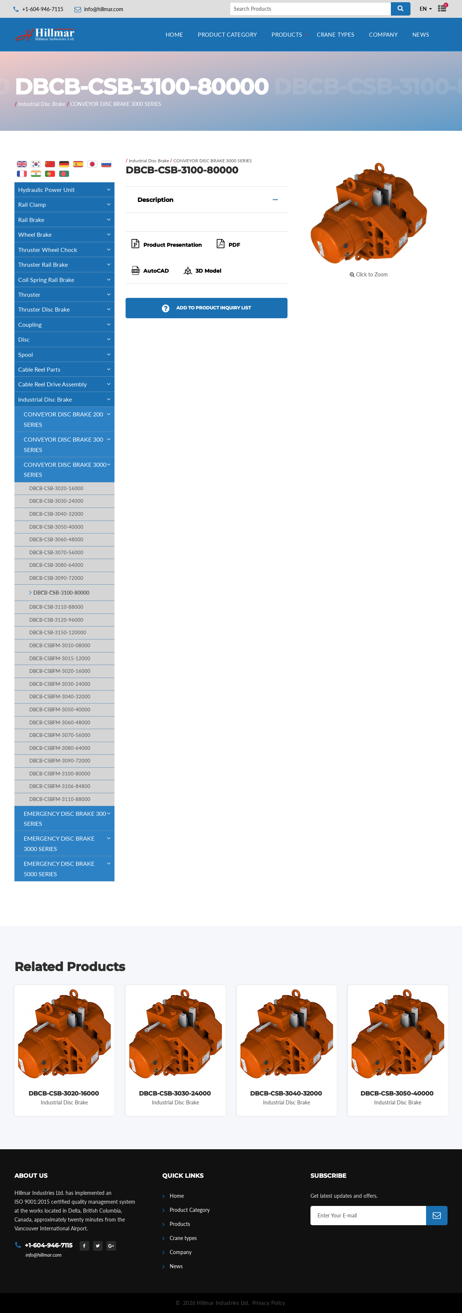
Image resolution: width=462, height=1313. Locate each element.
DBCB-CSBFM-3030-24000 (59, 684)
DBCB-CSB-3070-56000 (56, 552)
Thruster (66, 294)
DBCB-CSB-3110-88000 (56, 607)
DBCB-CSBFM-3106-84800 (59, 786)
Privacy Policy (268, 1303)
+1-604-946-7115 (42, 9)
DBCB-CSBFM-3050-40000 (59, 709)
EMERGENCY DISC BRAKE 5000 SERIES (69, 866)
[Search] (401, 9)
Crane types (335, 34)
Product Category (227, 34)
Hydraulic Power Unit (66, 189)
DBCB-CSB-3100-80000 (61, 592)
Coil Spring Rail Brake (66, 279)
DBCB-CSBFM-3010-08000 (59, 645)
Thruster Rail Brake (66, 264)
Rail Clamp (66, 204)
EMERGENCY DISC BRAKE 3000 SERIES (69, 841)
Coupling (66, 324)
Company (383, 34)
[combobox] (426, 9)
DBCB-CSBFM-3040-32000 (59, 696)
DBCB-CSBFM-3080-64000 (59, 748)
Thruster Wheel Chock (66, 249)
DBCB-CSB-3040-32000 (56, 514)
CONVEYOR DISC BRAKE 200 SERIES (69, 417)
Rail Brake (66, 219)
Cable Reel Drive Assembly (66, 384)
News (420, 34)
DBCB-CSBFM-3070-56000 (59, 735)
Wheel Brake (66, 234)
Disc (66, 339)
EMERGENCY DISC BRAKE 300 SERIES (69, 816)
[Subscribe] (437, 1215)
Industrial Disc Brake (41, 104)
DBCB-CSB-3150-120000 (57, 632)
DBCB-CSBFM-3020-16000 (59, 671)
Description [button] (155, 199)
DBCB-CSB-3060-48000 (56, 539)
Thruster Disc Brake (66, 309)
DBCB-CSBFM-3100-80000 (59, 774)
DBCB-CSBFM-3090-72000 (59, 761)
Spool (66, 354)
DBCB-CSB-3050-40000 (56, 527)
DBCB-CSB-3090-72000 (56, 578)
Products (287, 34)
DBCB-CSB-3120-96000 (56, 620)
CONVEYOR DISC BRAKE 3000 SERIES (115, 104)
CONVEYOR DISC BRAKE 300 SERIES (69, 442)
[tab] (206, 199)
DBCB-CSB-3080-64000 (56, 565)
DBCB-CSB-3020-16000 (56, 488)
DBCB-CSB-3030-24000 (56, 501)
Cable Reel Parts (66, 369)
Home (174, 34)
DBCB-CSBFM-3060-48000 (59, 722)
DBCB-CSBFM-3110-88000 (59, 799)
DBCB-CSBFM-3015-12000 (59, 658)
